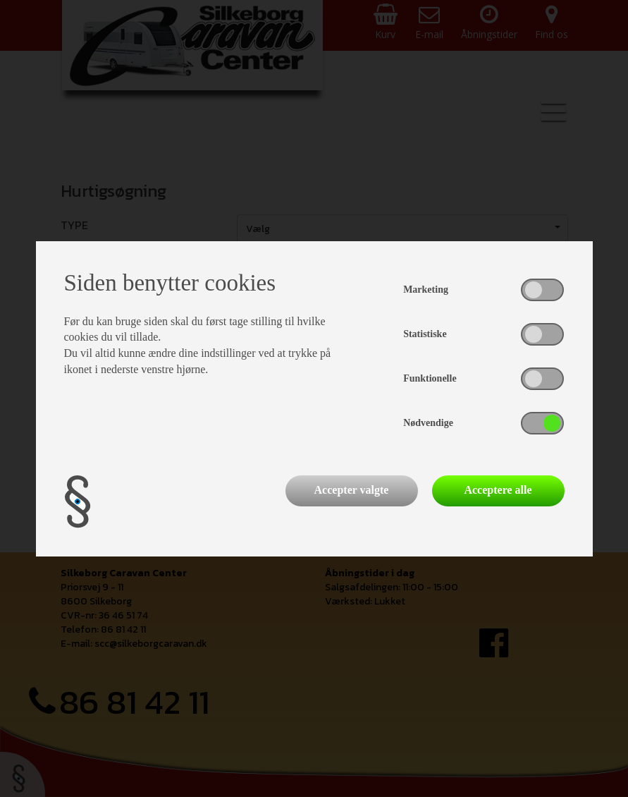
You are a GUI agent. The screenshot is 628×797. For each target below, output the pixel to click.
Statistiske (424, 334)
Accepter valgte (351, 490)
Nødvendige (428, 423)
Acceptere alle (497, 490)
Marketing (425, 289)
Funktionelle (429, 378)
